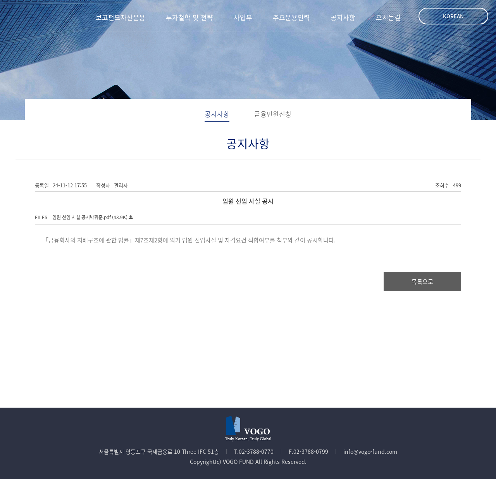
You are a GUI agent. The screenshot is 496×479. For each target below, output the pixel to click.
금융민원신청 (272, 114)
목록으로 (422, 281)
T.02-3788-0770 (254, 451)
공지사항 (343, 17)
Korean (453, 16)
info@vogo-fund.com (370, 451)
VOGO (34, 16)
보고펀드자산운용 (120, 17)
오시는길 (388, 17)
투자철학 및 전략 (189, 17)
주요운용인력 (291, 17)
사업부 (243, 17)
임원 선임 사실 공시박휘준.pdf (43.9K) (92, 217)
